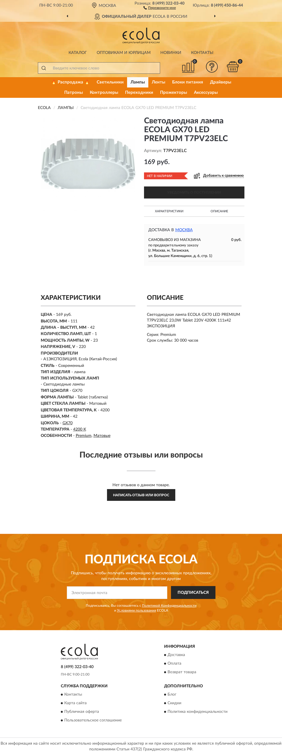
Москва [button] (184, 230)
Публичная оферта (81, 712)
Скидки (174, 703)
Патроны (73, 92)
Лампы (138, 82)
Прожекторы (173, 92)
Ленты (158, 82)
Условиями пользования (136, 610)
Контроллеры (104, 92)
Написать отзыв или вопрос (141, 495)
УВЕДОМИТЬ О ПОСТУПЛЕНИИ (194, 192)
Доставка (176, 655)
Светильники (110, 82)
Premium (84, 436)
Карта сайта (75, 703)
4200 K (79, 429)
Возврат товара (182, 672)
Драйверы (220, 82)
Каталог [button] (78, 53)
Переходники (139, 92)
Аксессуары (206, 92)
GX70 (68, 423)
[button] (159, 7)
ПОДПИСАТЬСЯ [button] (193, 593)
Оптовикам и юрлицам (124, 53)
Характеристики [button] (169, 211)
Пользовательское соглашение (93, 720)
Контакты (202, 53)
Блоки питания (187, 82)
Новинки (170, 53)
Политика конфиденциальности (197, 712)
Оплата (174, 663)
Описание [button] (219, 211)
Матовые (102, 436)
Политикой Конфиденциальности (169, 605)
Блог (172, 694)
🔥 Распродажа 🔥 (70, 82)
